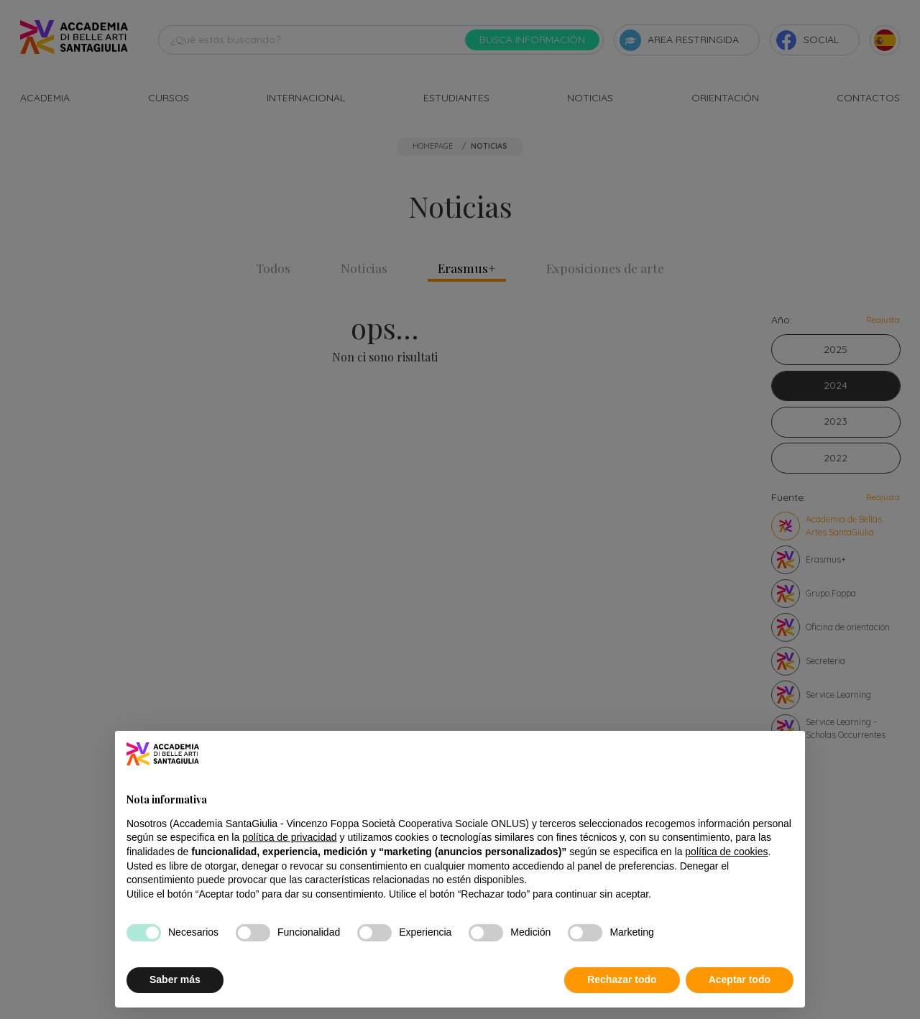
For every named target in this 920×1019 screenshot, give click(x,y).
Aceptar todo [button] (739, 979)
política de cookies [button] (726, 851)
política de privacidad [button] (289, 837)
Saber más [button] (175, 979)
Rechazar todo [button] (621, 979)
